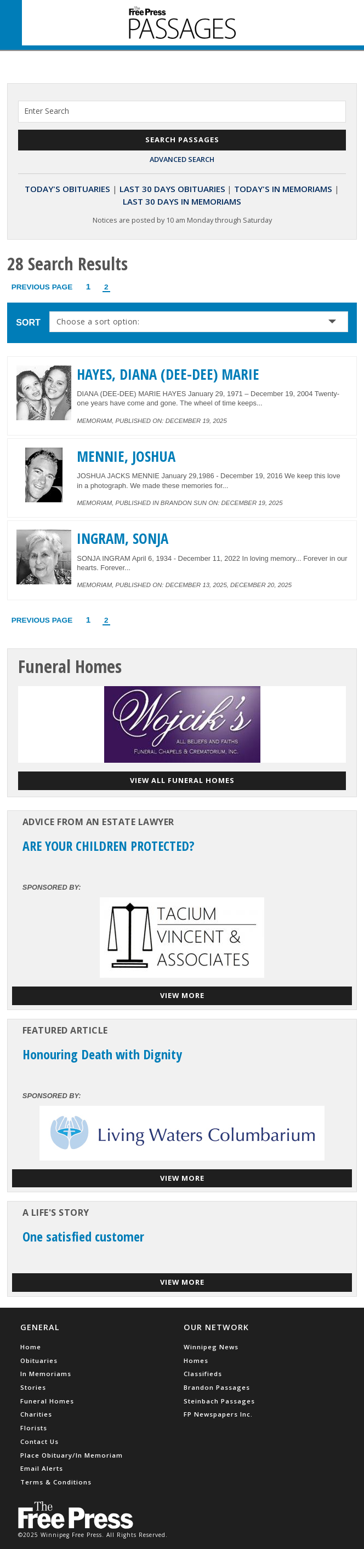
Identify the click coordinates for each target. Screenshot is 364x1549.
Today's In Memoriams (283, 188)
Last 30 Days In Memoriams (182, 201)
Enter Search (46, 111)
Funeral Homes (47, 1401)
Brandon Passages (217, 1387)
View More (182, 995)
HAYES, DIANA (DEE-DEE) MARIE (168, 374)
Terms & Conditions (56, 1482)
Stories (33, 1387)
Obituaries (39, 1360)
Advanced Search (182, 159)
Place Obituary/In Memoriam (71, 1455)
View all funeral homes (182, 780)
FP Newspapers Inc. (218, 1414)
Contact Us (39, 1441)
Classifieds (203, 1374)
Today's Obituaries (67, 188)
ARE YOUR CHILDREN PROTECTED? (108, 846)
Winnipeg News (211, 1347)
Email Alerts (41, 1468)
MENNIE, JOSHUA (126, 456)
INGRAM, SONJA (122, 538)
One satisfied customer (83, 1236)
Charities (36, 1414)
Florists (33, 1428)
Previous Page (42, 287)
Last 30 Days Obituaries (172, 188)
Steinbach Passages (219, 1401)
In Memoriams (45, 1374)
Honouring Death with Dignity (102, 1054)
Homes (196, 1360)
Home (30, 1347)
